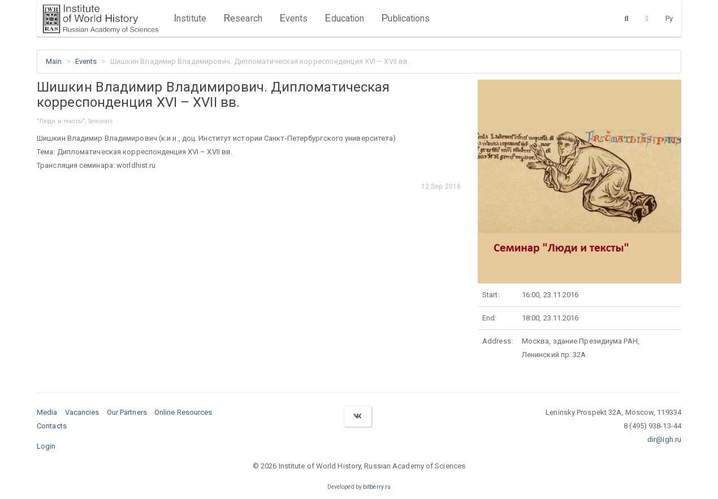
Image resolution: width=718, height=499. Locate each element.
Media (47, 412)
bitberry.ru (377, 487)
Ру (669, 18)
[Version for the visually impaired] (647, 18)
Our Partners (127, 412)
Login (46, 446)
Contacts (52, 426)
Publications (405, 18)
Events (293, 18)
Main (54, 61)
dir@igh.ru (664, 439)
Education (344, 18)
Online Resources (183, 412)
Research (242, 18)
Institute (190, 18)
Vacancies (82, 412)
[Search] (626, 18)
